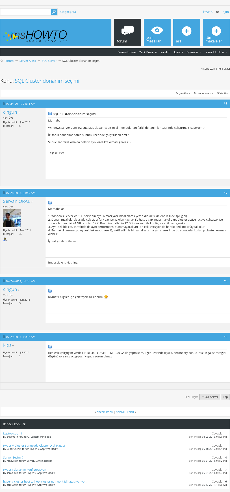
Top (225, 397)
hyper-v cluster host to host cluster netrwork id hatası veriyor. (45, 481)
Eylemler (192, 52)
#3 (225, 281)
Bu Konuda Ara (202, 93)
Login (225, 12)
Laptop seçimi (12, 433)
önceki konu (105, 412)
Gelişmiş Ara (68, 12)
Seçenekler (182, 93)
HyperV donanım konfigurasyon (24, 470)
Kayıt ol (208, 12)
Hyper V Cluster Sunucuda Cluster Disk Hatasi (34, 445)
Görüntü (222, 93)
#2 (225, 193)
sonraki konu (125, 412)
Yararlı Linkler (215, 52)
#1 (225, 103)
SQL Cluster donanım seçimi (47, 80)
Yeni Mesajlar (148, 52)
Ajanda (178, 52)
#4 (225, 337)
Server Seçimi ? (13, 457)
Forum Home (127, 52)
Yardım (165, 52)
